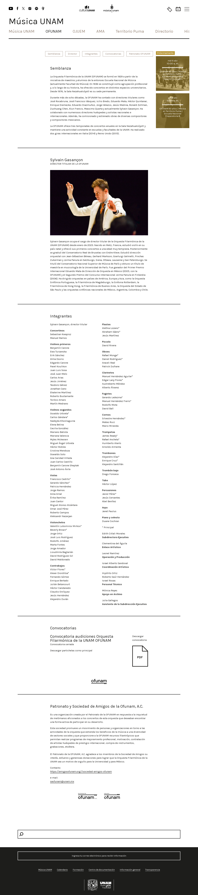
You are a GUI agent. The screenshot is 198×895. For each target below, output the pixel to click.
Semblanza (54, 53)
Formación (78, 869)
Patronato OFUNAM (139, 53)
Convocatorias (113, 53)
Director (72, 53)
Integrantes (91, 53)
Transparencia (152, 869)
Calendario (62, 869)
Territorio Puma (130, 31)
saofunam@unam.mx (62, 781)
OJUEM (79, 31)
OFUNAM (54, 31)
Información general (130, 869)
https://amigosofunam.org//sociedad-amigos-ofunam (81, 771)
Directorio (164, 31)
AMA (100, 31)
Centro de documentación (102, 869)
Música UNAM (21, 31)
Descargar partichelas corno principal (71, 650)
